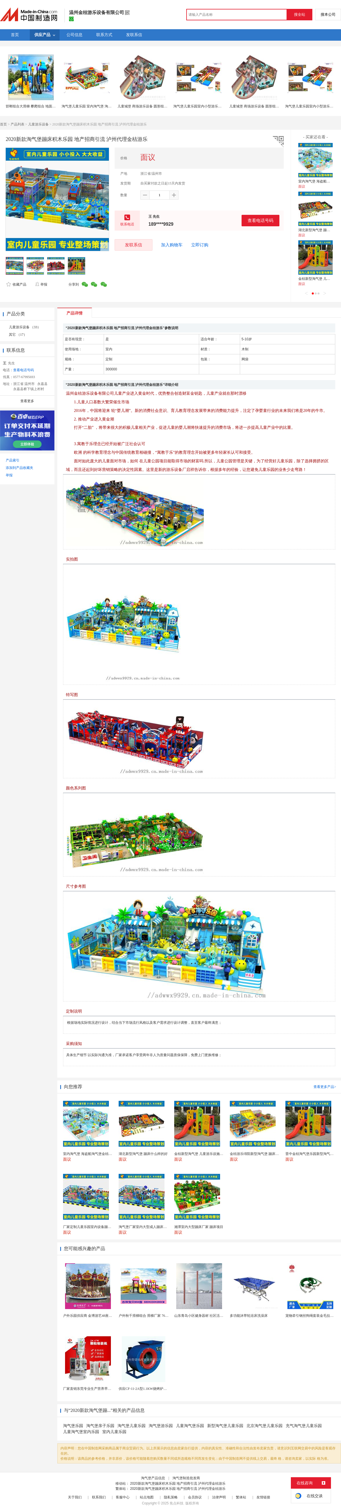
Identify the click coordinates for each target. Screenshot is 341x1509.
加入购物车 (172, 245)
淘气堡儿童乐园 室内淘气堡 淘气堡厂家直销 (95, 106)
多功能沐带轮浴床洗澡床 (249, 1316)
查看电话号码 (260, 220)
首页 (3, 124)
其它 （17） (18, 335)
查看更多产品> (324, 1087)
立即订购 (199, 245)
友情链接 (263, 1497)
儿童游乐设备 (38, 124)
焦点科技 (176, 1503)
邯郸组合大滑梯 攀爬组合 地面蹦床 (32, 106)
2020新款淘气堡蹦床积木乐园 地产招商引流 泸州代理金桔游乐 (178, 1484)
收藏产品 (16, 284)
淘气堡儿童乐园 (131, 1426)
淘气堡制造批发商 (186, 1478)
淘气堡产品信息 (153, 1478)
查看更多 (27, 401)
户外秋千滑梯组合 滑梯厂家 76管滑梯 (147, 1316)
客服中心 (123, 1497)
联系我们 (99, 1497)
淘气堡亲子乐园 (100, 1426)
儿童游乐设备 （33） (25, 327)
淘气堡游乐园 (161, 1426)
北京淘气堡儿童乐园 (264, 1426)
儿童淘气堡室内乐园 (81, 1432)
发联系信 (133, 244)
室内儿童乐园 (114, 1432)
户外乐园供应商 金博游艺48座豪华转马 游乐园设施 (101, 1316)
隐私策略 (171, 1497)
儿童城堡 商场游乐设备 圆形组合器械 (145, 106)
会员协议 (195, 1497)
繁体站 (241, 1497)
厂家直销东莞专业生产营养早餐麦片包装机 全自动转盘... (106, 1389)
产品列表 (17, 124)
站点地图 (147, 1497)
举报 (41, 284)
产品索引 (12, 460)
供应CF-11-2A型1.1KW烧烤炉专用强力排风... (153, 1389)
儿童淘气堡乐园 (190, 1426)
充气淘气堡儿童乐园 (304, 1426)
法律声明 (219, 1497)
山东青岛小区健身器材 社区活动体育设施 (205, 1316)
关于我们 (75, 1497)
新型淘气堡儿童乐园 (225, 1426)
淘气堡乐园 (73, 1426)
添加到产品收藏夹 (19, 468)
